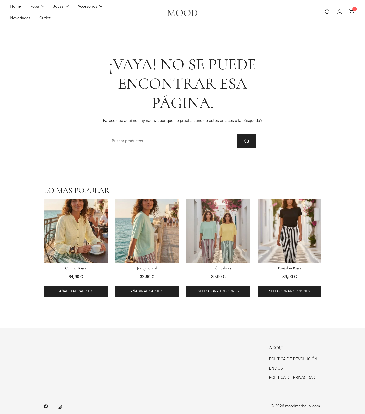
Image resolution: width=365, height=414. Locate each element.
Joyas (58, 6)
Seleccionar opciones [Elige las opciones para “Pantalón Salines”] (218, 291)
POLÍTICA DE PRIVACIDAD (292, 378)
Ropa (34, 6)
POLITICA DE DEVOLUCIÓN (293, 359)
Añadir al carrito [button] (75, 291)
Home (15, 6)
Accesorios (87, 6)
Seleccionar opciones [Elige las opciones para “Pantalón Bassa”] (289, 291)
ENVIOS (276, 368)
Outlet (45, 18)
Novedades (20, 18)
